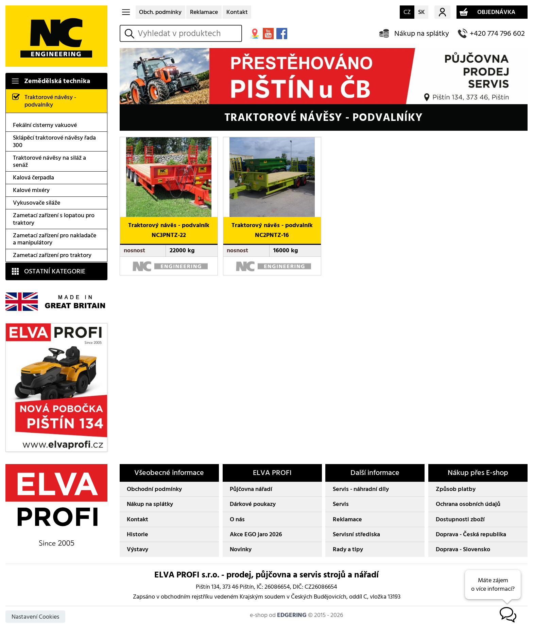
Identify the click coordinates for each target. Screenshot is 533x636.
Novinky (241, 549)
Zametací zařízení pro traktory (52, 255)
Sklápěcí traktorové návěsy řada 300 (54, 141)
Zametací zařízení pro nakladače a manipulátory (54, 239)
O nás (237, 519)
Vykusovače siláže (36, 203)
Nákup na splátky (421, 33)
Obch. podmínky (160, 12)
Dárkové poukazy (253, 504)
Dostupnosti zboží (460, 519)
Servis (341, 504)
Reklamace (204, 12)
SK (421, 12)
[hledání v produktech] (188, 33)
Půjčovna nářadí (251, 489)
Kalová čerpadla (33, 177)
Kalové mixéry (31, 190)
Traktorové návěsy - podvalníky (50, 101)
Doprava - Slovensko (463, 549)
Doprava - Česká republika (471, 534)
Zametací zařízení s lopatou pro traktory (53, 219)
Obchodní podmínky (154, 489)
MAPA (254, 33)
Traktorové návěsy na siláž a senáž (49, 161)
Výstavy (137, 549)
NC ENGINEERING (56, 36)
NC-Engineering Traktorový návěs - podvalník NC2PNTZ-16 (268, 144)
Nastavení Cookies (35, 617)
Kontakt (237, 12)
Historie (137, 534)
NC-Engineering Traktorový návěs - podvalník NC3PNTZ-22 (165, 144)
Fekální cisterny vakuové (45, 125)
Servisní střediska (356, 534)
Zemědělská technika (57, 81)
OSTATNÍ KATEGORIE (54, 271)
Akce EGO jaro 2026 (256, 534)
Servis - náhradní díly (361, 489)
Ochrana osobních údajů (468, 504)
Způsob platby (456, 489)
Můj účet (442, 12)
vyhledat (130, 33)
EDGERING (292, 615)
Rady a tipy (348, 549)
